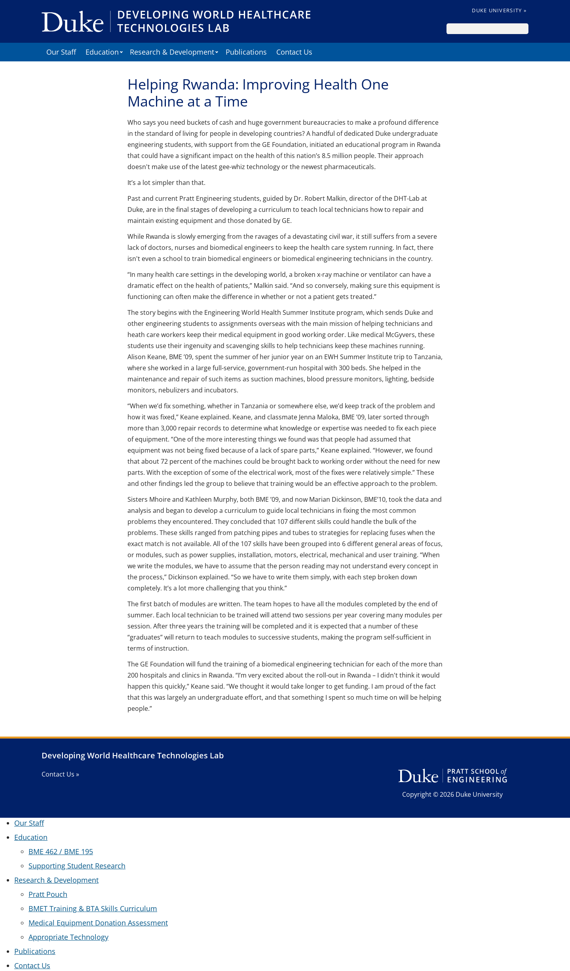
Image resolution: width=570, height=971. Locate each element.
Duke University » (499, 10)
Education (102, 52)
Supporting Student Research (76, 865)
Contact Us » (60, 774)
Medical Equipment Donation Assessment (98, 922)
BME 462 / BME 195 (60, 851)
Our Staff (61, 52)
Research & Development (172, 52)
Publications (246, 52)
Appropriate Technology (68, 937)
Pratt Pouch (47, 894)
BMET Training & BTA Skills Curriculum (92, 908)
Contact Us (294, 52)
